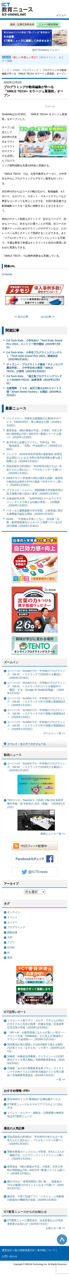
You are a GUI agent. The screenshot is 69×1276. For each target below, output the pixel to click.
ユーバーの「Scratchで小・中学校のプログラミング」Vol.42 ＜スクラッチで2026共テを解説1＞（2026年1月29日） (36, 674)
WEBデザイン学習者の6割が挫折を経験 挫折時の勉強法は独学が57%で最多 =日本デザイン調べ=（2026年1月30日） (34, 481)
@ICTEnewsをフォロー (46, 49)
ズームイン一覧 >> (54, 733)
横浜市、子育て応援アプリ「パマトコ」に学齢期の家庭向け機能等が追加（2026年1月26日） (35, 1198)
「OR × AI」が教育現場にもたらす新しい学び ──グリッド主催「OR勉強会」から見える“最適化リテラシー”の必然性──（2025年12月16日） (36, 1036)
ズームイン (11, 662)
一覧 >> (60, 1079)
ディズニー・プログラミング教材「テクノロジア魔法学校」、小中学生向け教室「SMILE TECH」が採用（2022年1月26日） (34, 368)
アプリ (11, 942)
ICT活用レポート (15, 1011)
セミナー (12, 922)
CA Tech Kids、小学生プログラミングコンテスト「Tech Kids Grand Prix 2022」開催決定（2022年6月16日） (34, 356)
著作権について (46, 1250)
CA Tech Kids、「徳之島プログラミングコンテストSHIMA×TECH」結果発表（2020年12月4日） (34, 379)
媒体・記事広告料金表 (22, 24)
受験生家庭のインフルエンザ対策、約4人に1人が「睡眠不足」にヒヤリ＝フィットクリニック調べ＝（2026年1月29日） (35, 1155)
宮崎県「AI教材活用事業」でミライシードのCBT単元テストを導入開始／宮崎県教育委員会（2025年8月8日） (36, 1060)
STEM (11, 947)
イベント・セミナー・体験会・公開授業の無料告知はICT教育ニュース (35, 1114)
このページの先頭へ (62, 1239)
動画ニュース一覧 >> (53, 833)
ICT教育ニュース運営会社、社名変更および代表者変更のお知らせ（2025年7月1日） (35, 1222)
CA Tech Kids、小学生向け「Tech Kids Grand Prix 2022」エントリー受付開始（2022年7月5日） (34, 344)
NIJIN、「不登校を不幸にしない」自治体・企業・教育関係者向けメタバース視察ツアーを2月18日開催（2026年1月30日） (34, 522)
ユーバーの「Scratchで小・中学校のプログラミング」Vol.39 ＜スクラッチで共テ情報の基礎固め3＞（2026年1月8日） (36, 713)
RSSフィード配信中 (35, 845)
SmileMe (7, 274)
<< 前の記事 (21, 316)
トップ (5, 70)
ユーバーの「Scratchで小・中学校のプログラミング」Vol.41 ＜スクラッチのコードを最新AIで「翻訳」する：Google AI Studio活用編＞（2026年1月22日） (36, 688)
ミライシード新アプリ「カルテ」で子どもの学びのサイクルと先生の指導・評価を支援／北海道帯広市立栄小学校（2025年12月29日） (35, 1024)
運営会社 (7, 1250)
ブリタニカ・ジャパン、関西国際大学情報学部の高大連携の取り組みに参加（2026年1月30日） (34, 492)
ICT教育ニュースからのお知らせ (25, 1211)
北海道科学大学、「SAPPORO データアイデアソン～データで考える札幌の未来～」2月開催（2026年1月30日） (33, 502)
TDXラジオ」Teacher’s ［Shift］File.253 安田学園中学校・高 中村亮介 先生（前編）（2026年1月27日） (36, 814)
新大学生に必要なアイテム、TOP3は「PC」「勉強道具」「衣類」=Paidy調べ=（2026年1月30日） (34, 446)
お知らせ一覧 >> (55, 1228)
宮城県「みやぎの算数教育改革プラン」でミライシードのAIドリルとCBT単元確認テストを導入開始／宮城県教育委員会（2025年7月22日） (35, 1071)
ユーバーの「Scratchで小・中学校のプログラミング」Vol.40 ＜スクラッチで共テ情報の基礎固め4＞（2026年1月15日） (36, 702)
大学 (9, 937)
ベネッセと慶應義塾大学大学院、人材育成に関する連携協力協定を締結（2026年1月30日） (34, 512)
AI (8, 952)
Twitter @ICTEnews (35, 871)
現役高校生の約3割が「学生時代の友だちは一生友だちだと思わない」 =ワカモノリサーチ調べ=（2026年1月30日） (34, 469)
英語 (9, 957)
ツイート (50, 106)
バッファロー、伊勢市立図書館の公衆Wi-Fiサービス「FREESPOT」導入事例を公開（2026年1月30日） (34, 422)
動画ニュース (13, 754)
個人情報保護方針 (24, 1250)
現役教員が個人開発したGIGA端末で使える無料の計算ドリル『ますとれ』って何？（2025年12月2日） (36, 1048)
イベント (12, 917)
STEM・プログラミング (26, 70)
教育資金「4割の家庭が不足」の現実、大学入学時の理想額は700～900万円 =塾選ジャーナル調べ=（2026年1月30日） (34, 434)
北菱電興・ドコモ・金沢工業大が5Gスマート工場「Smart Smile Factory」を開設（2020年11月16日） (33, 391)
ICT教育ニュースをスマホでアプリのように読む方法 (35, 1106)
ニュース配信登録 (48, 24)
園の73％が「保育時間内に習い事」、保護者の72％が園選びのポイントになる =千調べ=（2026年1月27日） (35, 1185)
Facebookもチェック (35, 858)
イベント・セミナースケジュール (26, 743)
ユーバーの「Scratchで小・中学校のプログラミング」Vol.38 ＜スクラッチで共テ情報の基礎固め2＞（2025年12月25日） (36, 725)
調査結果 (12, 932)
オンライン (13, 912)
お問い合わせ (9, 1256)
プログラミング (16, 927)
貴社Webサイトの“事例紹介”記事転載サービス (34, 1099)
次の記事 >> (48, 316)
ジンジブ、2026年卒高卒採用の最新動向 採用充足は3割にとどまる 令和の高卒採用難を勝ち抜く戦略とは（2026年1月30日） (34, 457)
